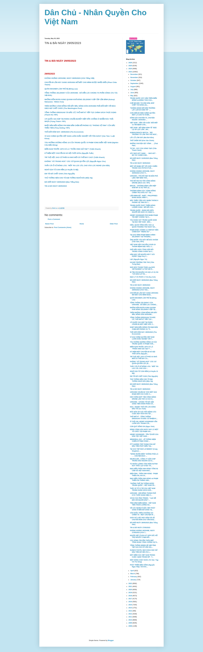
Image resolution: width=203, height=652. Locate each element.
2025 (130, 66)
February (133, 577)
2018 (130, 596)
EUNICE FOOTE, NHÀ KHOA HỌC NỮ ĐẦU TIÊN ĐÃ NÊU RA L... (143, 551)
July (132, 89)
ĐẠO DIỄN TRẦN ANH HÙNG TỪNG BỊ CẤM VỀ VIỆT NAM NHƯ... (144, 469)
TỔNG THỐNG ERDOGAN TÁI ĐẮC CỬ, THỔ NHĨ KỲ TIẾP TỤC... (143, 318)
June (132, 93)
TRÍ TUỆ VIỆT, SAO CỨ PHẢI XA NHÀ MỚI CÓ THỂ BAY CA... (143, 357)
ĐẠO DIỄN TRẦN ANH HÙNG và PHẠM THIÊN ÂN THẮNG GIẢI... (144, 479)
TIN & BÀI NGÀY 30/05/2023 (140, 163)
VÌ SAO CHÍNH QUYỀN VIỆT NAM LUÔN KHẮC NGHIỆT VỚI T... (142, 338)
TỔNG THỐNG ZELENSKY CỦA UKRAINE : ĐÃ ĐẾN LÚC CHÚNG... (143, 303)
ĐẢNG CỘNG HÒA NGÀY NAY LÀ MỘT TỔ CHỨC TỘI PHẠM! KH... (144, 430)
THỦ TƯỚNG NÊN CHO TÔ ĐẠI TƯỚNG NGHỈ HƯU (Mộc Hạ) (141, 380)
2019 (130, 592)
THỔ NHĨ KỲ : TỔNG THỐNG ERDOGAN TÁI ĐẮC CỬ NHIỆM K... (144, 417)
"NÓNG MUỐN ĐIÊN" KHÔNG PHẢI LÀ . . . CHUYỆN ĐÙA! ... (144, 455)
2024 (130, 69)
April (132, 571)
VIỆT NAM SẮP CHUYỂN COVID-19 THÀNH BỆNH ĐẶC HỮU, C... (142, 245)
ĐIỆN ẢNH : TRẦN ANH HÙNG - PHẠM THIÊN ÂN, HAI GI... (144, 474)
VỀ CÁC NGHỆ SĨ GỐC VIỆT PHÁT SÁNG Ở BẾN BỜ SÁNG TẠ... (142, 509)
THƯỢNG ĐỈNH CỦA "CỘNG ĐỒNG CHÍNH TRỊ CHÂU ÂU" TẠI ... (143, 191)
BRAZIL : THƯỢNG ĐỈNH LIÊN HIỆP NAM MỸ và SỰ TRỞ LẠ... (143, 187)
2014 (130, 608)
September (134, 83)
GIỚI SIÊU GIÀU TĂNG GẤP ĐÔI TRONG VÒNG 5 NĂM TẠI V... (141, 250)
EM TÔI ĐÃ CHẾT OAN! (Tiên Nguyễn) (144, 376)
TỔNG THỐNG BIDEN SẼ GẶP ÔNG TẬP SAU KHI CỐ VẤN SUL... (143, 546)
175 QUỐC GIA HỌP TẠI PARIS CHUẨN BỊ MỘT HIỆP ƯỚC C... (142, 323)
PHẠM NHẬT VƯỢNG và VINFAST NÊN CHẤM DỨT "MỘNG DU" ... (144, 231)
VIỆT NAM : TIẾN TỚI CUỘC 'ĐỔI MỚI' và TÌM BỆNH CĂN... (144, 123)
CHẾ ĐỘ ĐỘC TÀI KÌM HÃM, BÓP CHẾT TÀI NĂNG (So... (142, 104)
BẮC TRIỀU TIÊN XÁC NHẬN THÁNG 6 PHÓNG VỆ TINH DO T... (144, 201)
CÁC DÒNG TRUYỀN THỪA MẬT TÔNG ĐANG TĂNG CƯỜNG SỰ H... (144, 541)
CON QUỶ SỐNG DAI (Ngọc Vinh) (142, 426)
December (134, 74)
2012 (130, 614)
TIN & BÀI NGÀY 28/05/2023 (140, 389)
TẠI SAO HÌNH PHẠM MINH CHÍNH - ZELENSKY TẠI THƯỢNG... (143, 236)
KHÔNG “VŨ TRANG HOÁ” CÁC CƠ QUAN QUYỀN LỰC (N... (143, 362)
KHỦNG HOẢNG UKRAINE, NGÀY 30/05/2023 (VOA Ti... (142, 172)
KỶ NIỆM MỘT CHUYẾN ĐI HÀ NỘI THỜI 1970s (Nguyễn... (142, 352)
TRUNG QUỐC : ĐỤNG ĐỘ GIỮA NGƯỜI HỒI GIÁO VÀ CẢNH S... (142, 211)
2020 (130, 589)
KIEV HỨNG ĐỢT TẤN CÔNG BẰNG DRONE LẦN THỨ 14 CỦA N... (143, 398)
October (133, 80)
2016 (130, 602)
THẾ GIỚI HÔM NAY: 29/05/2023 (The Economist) (64, 132)
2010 (130, 620)
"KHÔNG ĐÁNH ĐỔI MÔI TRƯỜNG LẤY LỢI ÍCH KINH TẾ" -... (142, 109)
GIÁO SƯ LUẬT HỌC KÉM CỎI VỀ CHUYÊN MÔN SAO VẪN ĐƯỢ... (142, 518)
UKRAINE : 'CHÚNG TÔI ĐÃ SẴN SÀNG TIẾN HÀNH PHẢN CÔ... (142, 403)
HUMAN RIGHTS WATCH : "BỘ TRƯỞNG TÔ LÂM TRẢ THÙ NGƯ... (144, 133)
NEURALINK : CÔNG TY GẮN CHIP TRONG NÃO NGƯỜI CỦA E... (142, 460)
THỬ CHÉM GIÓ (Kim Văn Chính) (142, 140)
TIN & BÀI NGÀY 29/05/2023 (140, 285)
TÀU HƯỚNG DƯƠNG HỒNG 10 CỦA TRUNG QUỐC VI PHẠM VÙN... (143, 343)
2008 (130, 626)
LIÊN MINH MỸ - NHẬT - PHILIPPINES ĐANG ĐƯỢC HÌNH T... (143, 196)
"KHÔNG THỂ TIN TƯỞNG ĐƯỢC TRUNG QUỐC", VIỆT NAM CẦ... (142, 484)
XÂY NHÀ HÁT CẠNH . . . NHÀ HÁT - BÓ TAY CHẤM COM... (143, 154)
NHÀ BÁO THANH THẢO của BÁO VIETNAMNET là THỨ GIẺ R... (142, 268)
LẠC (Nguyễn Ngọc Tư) (138, 259)
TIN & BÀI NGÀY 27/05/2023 (140, 527)
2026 (130, 63)
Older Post (114, 224)
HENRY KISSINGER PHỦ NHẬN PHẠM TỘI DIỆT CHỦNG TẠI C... (144, 216)
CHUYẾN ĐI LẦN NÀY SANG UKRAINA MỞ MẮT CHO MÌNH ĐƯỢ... (144, 294)
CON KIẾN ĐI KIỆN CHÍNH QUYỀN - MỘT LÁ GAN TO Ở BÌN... (143, 114)
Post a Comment (54, 219)
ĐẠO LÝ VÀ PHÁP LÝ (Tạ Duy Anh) (143, 277)
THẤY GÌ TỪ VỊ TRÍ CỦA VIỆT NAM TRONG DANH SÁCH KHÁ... (142, 489)
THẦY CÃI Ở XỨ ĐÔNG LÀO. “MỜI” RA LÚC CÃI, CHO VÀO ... (144, 367)
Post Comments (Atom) (62, 227)
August (133, 86)
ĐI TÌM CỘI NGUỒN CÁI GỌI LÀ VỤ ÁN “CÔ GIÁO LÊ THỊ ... (144, 273)
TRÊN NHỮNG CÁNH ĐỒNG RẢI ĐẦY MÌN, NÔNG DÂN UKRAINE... (143, 313)
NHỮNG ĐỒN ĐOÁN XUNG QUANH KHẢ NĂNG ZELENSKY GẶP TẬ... (143, 308)
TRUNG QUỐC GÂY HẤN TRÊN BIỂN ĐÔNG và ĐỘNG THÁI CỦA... (143, 99)
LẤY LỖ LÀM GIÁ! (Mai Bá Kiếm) (142, 137)
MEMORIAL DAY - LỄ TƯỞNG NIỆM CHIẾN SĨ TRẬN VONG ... (143, 440)
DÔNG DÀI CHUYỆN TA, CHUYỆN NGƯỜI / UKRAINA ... (142, 119)
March (132, 574)
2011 (130, 617)
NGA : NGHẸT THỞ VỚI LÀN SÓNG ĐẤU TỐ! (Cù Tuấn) (143, 408)
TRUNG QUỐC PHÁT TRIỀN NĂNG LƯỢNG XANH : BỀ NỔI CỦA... (142, 206)
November (134, 77)
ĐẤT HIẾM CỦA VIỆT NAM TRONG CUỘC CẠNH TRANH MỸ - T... (142, 556)
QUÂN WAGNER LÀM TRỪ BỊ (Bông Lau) (61, 89)
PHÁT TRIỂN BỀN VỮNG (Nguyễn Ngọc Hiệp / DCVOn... (142, 566)
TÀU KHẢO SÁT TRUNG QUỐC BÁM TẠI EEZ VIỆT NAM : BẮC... (143, 221)
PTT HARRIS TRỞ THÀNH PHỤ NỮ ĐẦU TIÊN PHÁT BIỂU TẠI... (142, 445)
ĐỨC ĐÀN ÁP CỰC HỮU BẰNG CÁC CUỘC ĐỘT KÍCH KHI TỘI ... (143, 413)
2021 (130, 586)
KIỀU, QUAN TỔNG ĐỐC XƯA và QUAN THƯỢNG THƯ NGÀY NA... (143, 226)
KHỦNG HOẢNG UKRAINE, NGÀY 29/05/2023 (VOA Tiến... (142, 289)
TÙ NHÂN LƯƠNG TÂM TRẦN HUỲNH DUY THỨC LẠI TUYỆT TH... (144, 465)
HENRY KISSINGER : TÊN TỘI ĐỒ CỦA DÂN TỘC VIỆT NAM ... (144, 435)
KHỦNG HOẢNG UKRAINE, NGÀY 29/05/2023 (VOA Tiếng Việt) (69, 78)
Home (82, 224)
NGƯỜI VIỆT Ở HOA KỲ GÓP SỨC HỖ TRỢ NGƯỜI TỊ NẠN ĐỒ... (144, 536)
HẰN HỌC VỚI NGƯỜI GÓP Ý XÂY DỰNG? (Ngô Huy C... (142, 255)
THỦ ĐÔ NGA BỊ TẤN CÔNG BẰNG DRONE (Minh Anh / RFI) (142, 182)
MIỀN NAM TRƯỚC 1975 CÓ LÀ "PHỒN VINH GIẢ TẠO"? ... (141, 348)
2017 (130, 599)
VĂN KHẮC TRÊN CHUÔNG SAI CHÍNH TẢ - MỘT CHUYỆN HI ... (142, 514)
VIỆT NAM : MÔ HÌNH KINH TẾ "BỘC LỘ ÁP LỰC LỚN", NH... (143, 128)
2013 (130, 611)
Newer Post (49, 224)
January (133, 580)
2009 (130, 623)
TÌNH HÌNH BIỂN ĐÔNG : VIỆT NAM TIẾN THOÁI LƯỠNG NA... (143, 504)
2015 (130, 605)
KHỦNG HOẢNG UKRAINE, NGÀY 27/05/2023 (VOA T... (142, 531)
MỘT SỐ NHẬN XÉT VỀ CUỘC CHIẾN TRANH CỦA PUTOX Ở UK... (143, 167)
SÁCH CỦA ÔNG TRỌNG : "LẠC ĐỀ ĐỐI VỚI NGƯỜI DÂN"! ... (143, 499)
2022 (130, 583)
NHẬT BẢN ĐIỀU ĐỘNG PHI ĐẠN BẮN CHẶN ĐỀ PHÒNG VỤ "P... (144, 328)
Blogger (111, 640)
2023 (130, 72)
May (132, 96)
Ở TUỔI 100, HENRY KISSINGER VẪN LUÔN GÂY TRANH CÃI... (143, 422)
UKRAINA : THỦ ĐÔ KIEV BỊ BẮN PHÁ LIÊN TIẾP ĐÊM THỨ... (144, 177)
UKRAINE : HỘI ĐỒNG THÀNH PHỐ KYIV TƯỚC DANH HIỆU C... (143, 494)
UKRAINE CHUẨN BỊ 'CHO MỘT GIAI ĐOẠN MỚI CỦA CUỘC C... (143, 393)
